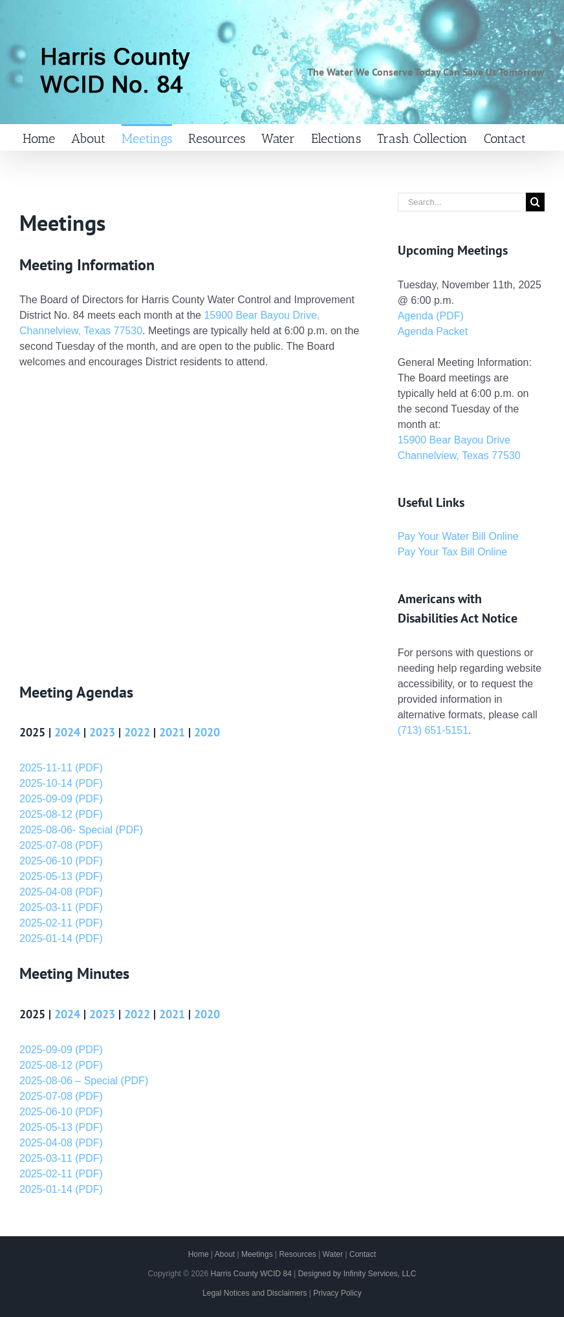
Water (333, 1254)
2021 (172, 732)
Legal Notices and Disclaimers (254, 1293)
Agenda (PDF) (431, 315)
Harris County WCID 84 (250, 1273)
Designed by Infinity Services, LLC (357, 1273)
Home (198, 1254)
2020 (207, 732)
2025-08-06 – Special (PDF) (83, 1080)
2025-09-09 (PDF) (61, 798)
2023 (102, 732)
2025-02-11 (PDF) (61, 922)
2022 (137, 732)
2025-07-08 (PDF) (61, 845)
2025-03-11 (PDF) (61, 907)
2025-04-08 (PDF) (61, 891)
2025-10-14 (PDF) (61, 783)
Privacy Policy (337, 1293)
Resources (297, 1254)
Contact (362, 1254)
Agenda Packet (433, 331)
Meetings (257, 1254)
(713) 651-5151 (433, 730)
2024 (67, 732)
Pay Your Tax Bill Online (453, 551)
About (225, 1254)
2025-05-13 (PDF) (61, 876)
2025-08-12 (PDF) (61, 814)
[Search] (535, 202)
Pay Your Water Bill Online (458, 536)
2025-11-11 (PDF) (61, 767)
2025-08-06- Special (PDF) (81, 829)
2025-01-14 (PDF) (61, 938)
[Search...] (462, 202)
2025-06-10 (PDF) (61, 860)
